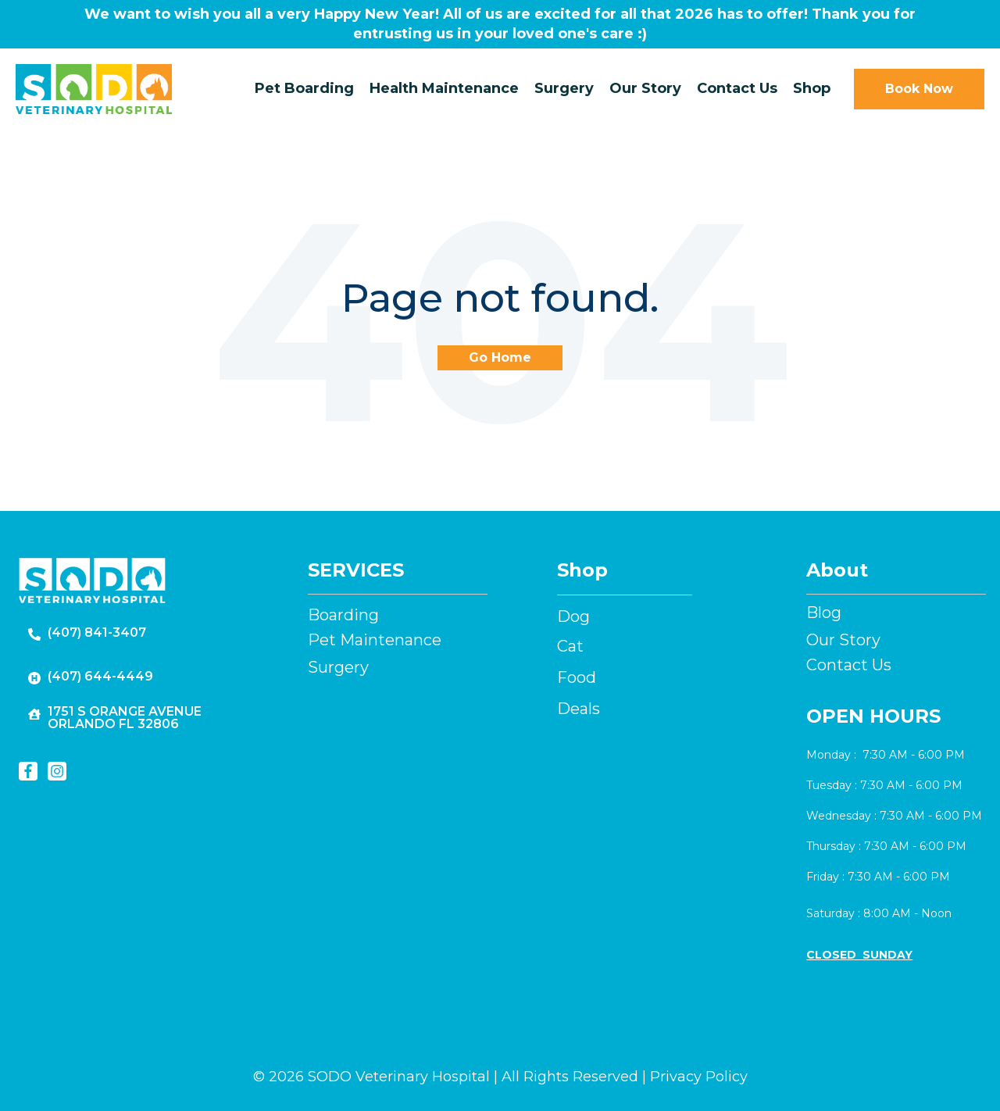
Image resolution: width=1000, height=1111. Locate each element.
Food (576, 677)
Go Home (500, 357)
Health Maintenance (444, 88)
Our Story (645, 88)
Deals (578, 708)
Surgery (564, 88)
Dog (573, 616)
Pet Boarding (304, 88)
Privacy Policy (699, 1076)
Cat (570, 646)
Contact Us (737, 88)
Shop (811, 88)
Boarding (343, 615)
